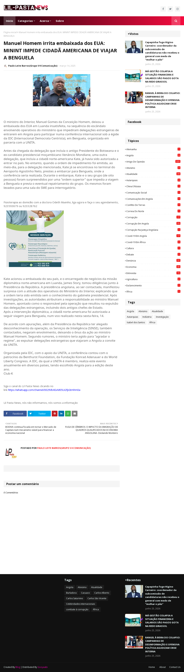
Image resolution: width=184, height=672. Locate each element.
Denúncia (153, 260)
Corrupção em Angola (153, 223)
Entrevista (153, 273)
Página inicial (10, 32)
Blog (17, 667)
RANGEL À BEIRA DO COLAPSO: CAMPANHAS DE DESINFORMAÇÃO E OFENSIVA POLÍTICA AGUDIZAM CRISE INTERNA (162, 100)
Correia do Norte (153, 211)
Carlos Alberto (101, 592)
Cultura (153, 248)
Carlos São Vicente (97, 598)
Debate (153, 254)
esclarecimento (153, 285)
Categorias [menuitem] (25, 21)
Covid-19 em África (153, 242)
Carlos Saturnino (74, 598)
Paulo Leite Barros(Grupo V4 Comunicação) (32, 65)
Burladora (71, 592)
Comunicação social (153, 192)
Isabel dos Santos (136, 322)
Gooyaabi (43, 667)
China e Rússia (153, 186)
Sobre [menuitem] (60, 21)
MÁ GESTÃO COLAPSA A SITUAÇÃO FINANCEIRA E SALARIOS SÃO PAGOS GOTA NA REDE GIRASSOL (162, 76)
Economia (153, 266)
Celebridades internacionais (80, 603)
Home (152, 667)
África (153, 291)
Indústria (146, 316)
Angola (153, 155)
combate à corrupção (77, 609)
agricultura (153, 279)
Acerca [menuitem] (44, 21)
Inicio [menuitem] (9, 21)
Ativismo (153, 167)
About (162, 667)
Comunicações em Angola (153, 198)
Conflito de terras (153, 205)
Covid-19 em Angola (153, 235)
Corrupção (153, 217)
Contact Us (174, 667)
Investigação (162, 316)
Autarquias (153, 180)
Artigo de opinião (153, 161)
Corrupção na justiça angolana (153, 229)
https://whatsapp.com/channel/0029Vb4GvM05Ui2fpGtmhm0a (44, 390)
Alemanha (153, 149)
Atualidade (153, 174)
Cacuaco (85, 592)
